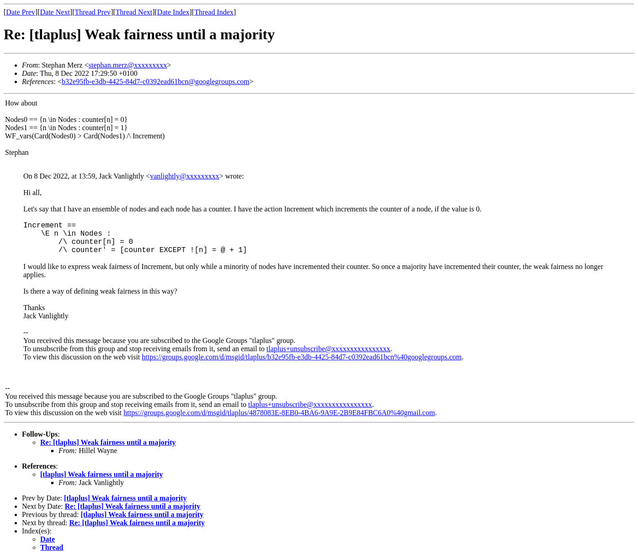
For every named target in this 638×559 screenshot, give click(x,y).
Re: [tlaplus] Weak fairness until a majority (108, 442)
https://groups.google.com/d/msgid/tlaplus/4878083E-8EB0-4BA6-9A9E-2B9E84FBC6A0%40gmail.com (279, 413)
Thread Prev (92, 12)
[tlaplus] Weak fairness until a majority (101, 474)
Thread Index (214, 12)
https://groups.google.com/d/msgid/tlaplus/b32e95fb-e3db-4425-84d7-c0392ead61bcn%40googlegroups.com (302, 357)
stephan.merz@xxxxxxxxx (128, 65)
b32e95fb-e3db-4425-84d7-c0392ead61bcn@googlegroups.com (156, 81)
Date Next (55, 12)
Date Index (173, 12)
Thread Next (134, 12)
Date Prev (20, 12)
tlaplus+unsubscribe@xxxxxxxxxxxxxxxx (328, 349)
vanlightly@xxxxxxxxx (184, 176)
